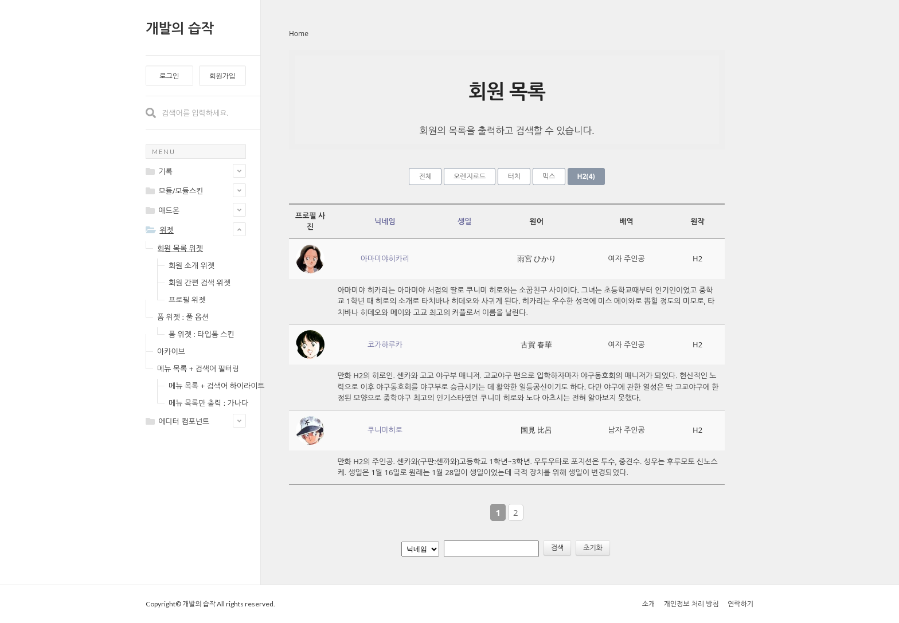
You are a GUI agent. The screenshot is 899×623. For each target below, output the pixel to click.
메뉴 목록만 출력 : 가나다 (208, 403)
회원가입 (222, 76)
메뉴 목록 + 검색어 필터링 (198, 368)
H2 (586, 176)
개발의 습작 (180, 27)
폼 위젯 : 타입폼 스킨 (201, 334)
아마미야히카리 (385, 258)
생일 (464, 221)
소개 (648, 604)
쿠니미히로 (385, 430)
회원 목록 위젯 (180, 248)
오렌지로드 (470, 176)
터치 (514, 176)
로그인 (169, 76)
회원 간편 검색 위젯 (199, 282)
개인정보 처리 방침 (690, 604)
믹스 (549, 176)
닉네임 (385, 221)
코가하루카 (385, 344)
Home (298, 33)
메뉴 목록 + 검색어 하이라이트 (217, 386)
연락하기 (740, 604)
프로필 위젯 (187, 300)
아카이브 (171, 351)
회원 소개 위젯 (191, 265)
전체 (425, 176)
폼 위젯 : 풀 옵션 (183, 317)
